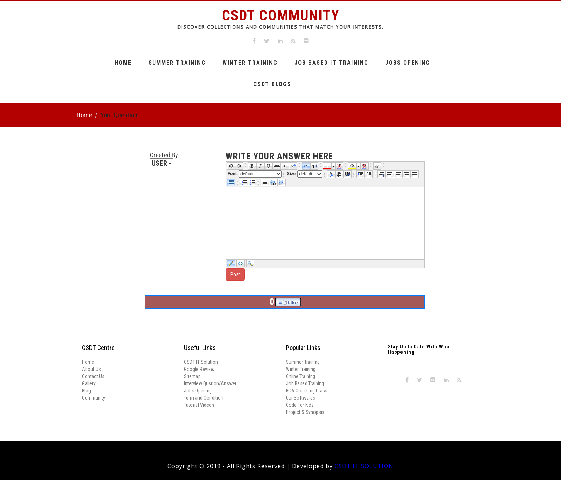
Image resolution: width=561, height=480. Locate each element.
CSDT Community (281, 15)
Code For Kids (300, 405)
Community (93, 398)
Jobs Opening (407, 62)
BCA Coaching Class (306, 391)
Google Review (199, 369)
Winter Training (250, 62)
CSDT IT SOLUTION (364, 466)
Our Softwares (300, 398)
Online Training (300, 376)
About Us (91, 369)
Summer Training (177, 62)
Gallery (89, 383)
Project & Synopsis (305, 412)
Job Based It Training (331, 62)
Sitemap (192, 376)
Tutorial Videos (199, 405)
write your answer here (279, 157)
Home (123, 62)
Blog (86, 391)
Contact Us (93, 376)
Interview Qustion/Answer (210, 383)
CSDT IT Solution (201, 362)
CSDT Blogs (272, 84)
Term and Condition (203, 398)
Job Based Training (305, 383)
